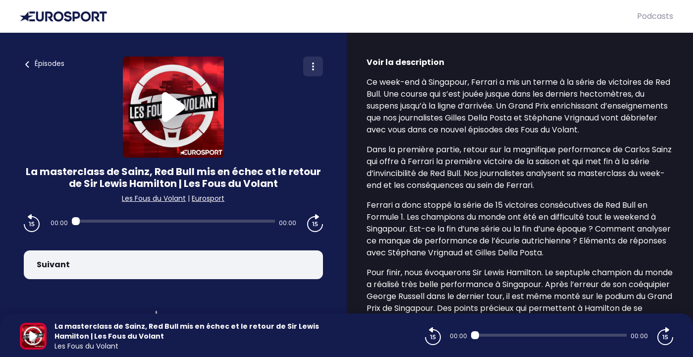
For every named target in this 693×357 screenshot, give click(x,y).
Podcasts (655, 16)
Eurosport (208, 198)
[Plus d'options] (313, 66)
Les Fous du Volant (154, 198)
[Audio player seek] (173, 221)
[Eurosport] (328, 16)
